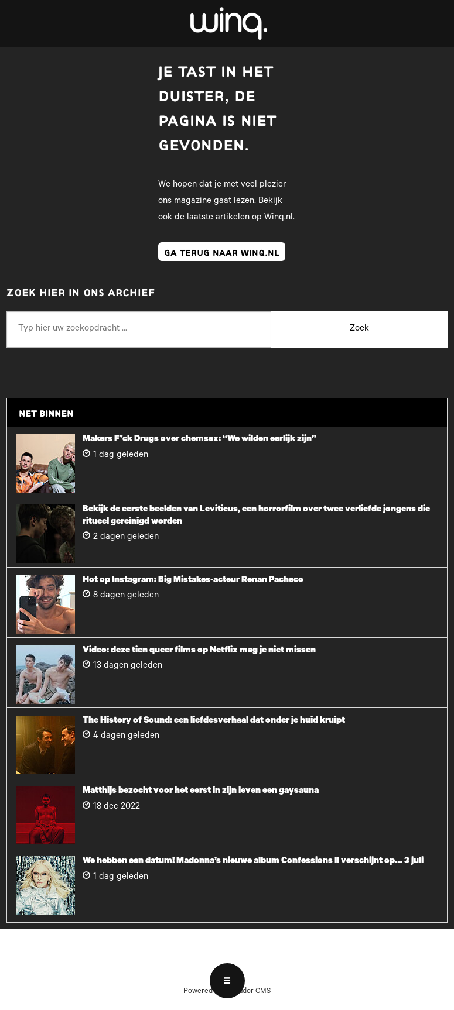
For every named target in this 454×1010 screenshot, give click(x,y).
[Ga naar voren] (227, 23)
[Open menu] (227, 980)
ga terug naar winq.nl (221, 252)
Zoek (359, 329)
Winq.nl (278, 218)
